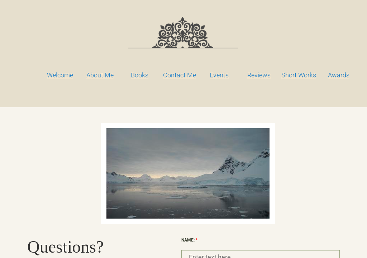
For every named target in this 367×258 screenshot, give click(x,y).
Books (139, 75)
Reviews (259, 75)
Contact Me (179, 75)
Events (219, 75)
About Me (100, 75)
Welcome (60, 75)
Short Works (298, 75)
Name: (189, 240)
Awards (338, 75)
